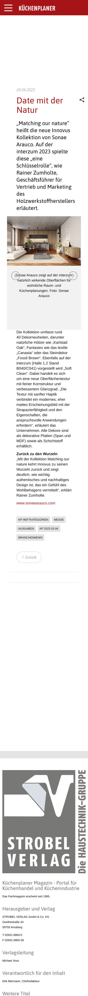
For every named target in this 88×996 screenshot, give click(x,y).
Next (72, 275)
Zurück (28, 557)
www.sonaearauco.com (35, 503)
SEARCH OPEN (80, 22)
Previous (15, 275)
